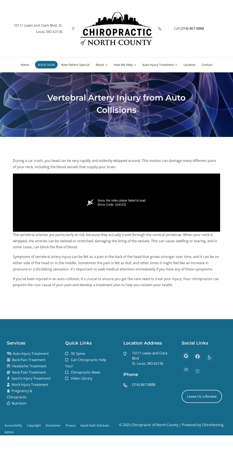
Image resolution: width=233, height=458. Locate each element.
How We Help (123, 65)
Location (190, 65)
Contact (207, 65)
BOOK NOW (46, 65)
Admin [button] (9, 432)
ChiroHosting (213, 424)
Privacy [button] (71, 425)
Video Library (81, 378)
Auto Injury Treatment (158, 65)
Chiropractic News (85, 372)
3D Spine (78, 353)
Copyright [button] (34, 425)
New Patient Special (75, 65)
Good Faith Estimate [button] (94, 425)
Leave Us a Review (201, 396)
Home (25, 65)
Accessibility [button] (13, 425)
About (100, 65)
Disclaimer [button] (53, 425)
